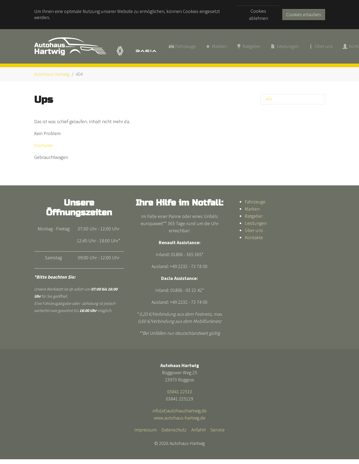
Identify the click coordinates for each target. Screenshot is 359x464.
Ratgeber (254, 214)
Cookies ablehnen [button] (258, 14)
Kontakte (254, 236)
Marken (252, 207)
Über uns (254, 229)
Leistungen (256, 221)
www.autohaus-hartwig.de (179, 416)
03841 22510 (179, 390)
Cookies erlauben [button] (303, 14)
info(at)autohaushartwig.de (180, 409)
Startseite (43, 144)
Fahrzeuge (255, 200)
